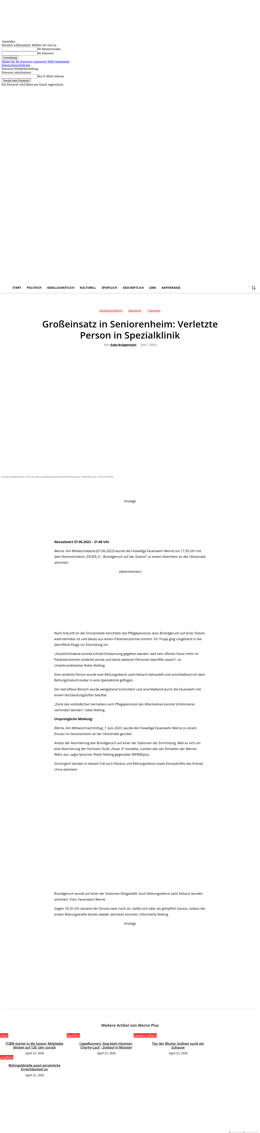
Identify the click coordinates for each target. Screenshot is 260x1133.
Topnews (154, 311)
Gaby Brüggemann (123, 345)
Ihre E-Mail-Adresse (50, 76)
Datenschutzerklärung (16, 65)
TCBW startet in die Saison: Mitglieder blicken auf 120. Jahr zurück (34, 1045)
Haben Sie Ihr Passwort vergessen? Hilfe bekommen (36, 61)
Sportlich (73, 1035)
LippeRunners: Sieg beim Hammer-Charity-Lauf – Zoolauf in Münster (106, 1045)
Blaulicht (134, 311)
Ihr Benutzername (49, 49)
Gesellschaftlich (111, 311)
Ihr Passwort (45, 53)
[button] (253, 288)
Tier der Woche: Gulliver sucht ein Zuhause (178, 1044)
